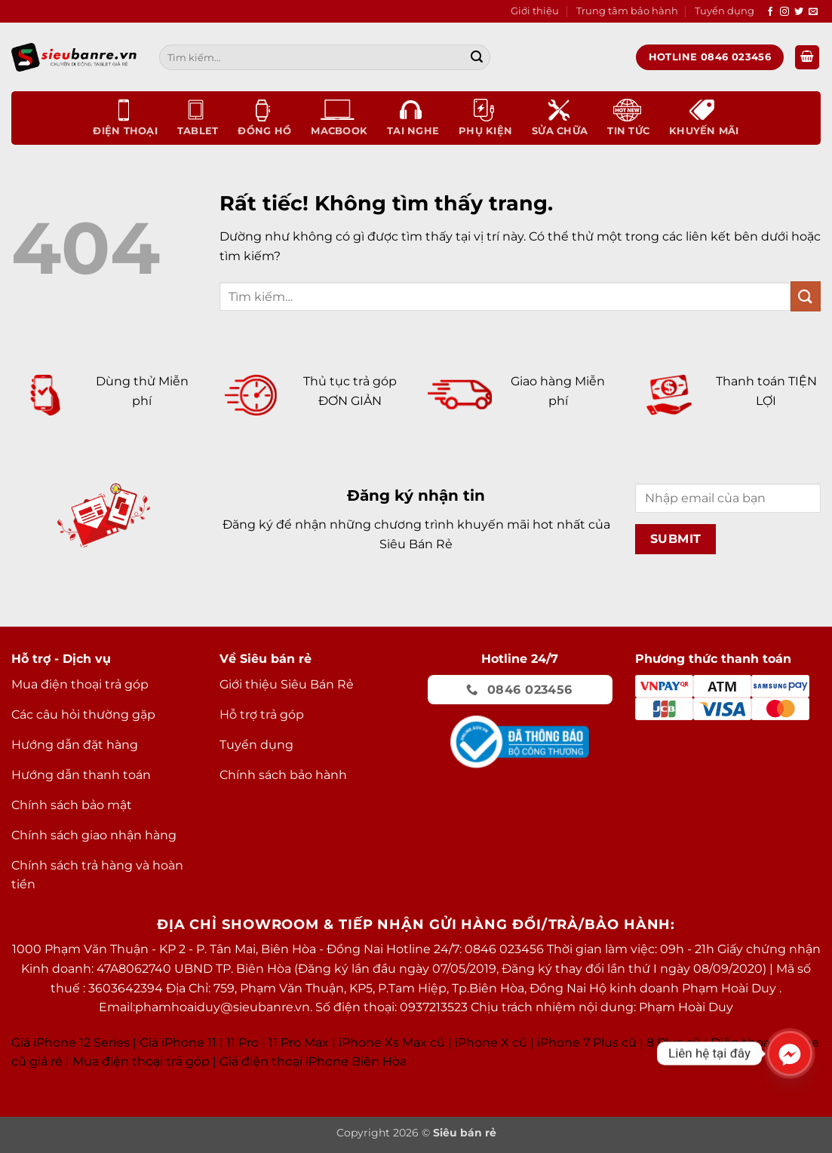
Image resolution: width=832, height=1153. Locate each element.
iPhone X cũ (491, 1042)
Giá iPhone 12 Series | (74, 1042)
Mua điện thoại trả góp (141, 1061)
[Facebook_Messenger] (789, 1053)
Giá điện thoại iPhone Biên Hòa (313, 1061)
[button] (807, 57)
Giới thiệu (535, 11)
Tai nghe (413, 117)
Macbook (339, 117)
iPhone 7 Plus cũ (587, 1042)
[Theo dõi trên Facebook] (770, 12)
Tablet (198, 117)
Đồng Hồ (264, 117)
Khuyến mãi (704, 117)
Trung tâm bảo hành (627, 11)
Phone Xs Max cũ (393, 1042)
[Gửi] (477, 57)
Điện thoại (125, 117)
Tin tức (628, 117)
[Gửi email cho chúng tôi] (813, 12)
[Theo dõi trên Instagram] (784, 12)
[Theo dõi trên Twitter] (798, 12)
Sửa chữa (560, 117)
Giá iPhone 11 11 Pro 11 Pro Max (234, 1042)
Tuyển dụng (724, 11)
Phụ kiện (485, 117)
